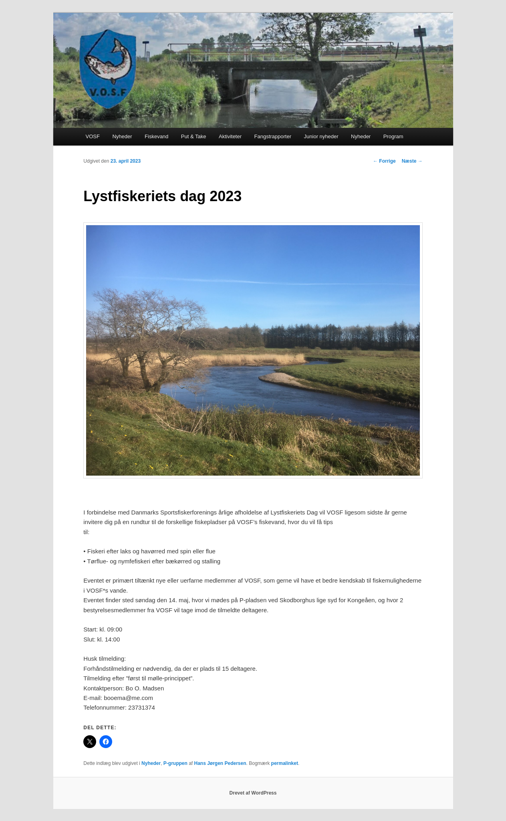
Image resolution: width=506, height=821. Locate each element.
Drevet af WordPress (253, 793)
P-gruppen (175, 763)
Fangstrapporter (273, 136)
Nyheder (122, 136)
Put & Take (193, 136)
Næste (412, 161)
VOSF (93, 136)
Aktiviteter (230, 136)
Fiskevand (156, 136)
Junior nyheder (321, 136)
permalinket (284, 763)
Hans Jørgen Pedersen (220, 763)
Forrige (384, 161)
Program (393, 136)
